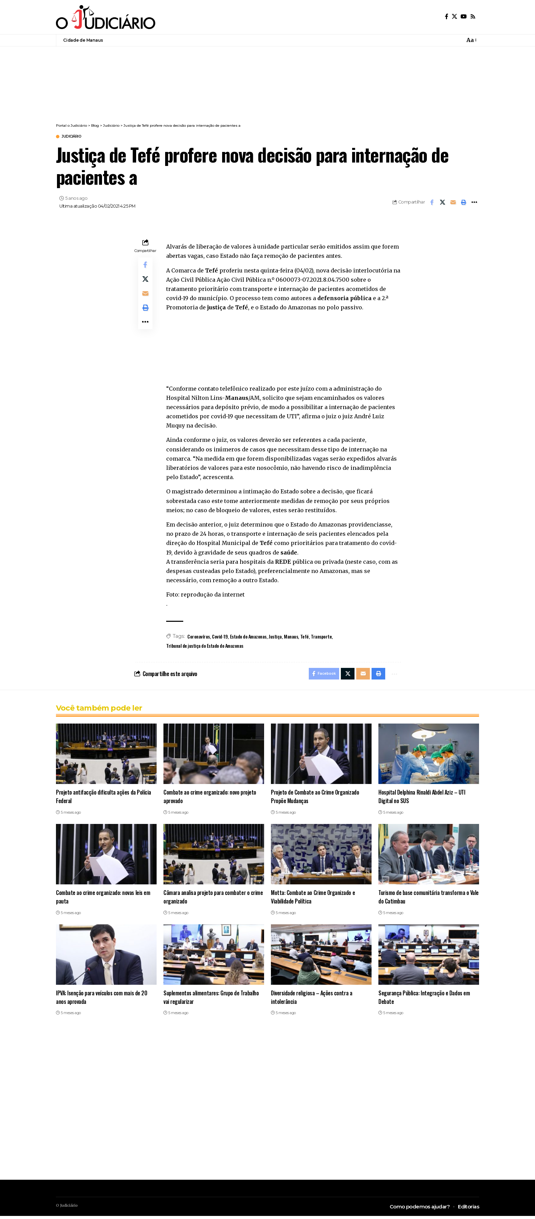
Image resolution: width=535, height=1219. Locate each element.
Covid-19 (220, 637)
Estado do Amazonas (248, 637)
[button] (471, 40)
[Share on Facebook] (432, 203)
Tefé (304, 637)
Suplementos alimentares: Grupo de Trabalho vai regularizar (212, 1000)
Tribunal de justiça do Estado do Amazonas (204, 646)
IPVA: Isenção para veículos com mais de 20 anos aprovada (102, 1000)
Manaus (291, 637)
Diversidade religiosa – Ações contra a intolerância (313, 1000)
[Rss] (472, 16)
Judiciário (75, 137)
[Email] (453, 203)
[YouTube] (463, 16)
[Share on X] (442, 203)
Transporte (321, 637)
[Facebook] (446, 16)
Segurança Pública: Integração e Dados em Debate (424, 1000)
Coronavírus (198, 637)
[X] (454, 16)
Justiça (275, 637)
